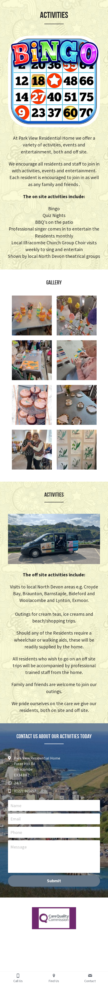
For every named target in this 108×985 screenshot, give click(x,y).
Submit (54, 881)
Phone (16, 832)
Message (18, 847)
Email (15, 819)
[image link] (54, 918)
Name (15, 805)
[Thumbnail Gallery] (32, 315)
